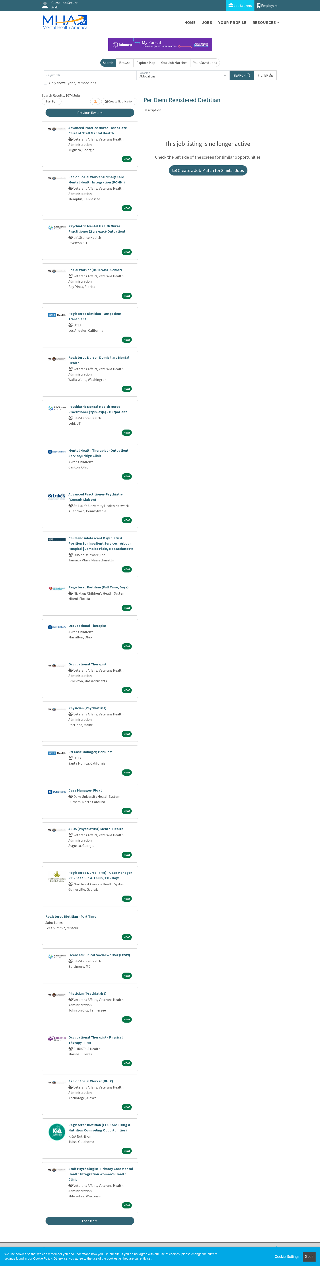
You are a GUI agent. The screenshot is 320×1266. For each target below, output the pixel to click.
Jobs (207, 22)
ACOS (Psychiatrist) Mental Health (95, 829)
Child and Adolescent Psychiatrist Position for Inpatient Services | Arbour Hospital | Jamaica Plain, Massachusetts (101, 543)
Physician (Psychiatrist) (87, 708)
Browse (124, 62)
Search (108, 62)
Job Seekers (240, 5)
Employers (267, 5)
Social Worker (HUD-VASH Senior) (95, 270)
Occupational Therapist (87, 625)
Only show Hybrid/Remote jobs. (73, 83)
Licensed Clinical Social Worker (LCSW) (99, 955)
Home (190, 22)
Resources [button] (264, 22)
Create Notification (119, 101)
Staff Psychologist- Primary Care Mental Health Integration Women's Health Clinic (100, 1173)
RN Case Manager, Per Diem (90, 752)
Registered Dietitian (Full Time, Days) (98, 587)
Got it (309, 1256)
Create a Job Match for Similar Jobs (208, 170)
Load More (90, 1221)
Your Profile (232, 22)
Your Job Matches (174, 62)
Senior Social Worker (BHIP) (90, 1081)
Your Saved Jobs (205, 62)
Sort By (50, 101)
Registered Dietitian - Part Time (70, 916)
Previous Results (90, 112)
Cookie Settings (287, 1256)
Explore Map (145, 62)
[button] (265, 75)
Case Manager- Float (85, 790)
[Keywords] (90, 75)
